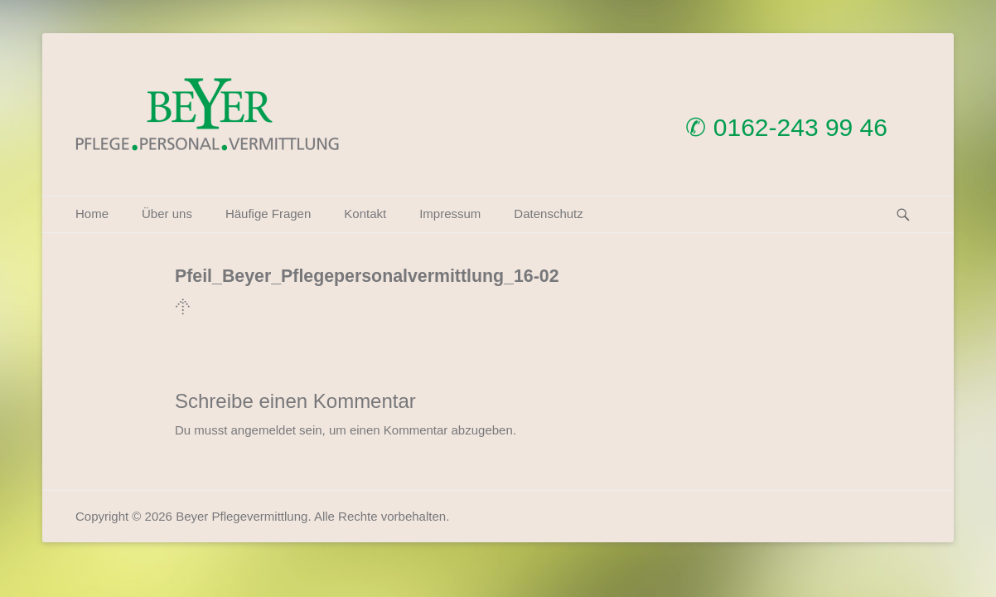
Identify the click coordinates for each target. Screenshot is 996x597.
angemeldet (263, 430)
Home (92, 213)
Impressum (450, 213)
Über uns (167, 213)
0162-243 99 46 (800, 127)
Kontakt (365, 213)
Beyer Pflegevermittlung (241, 516)
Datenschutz (548, 213)
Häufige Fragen (268, 213)
